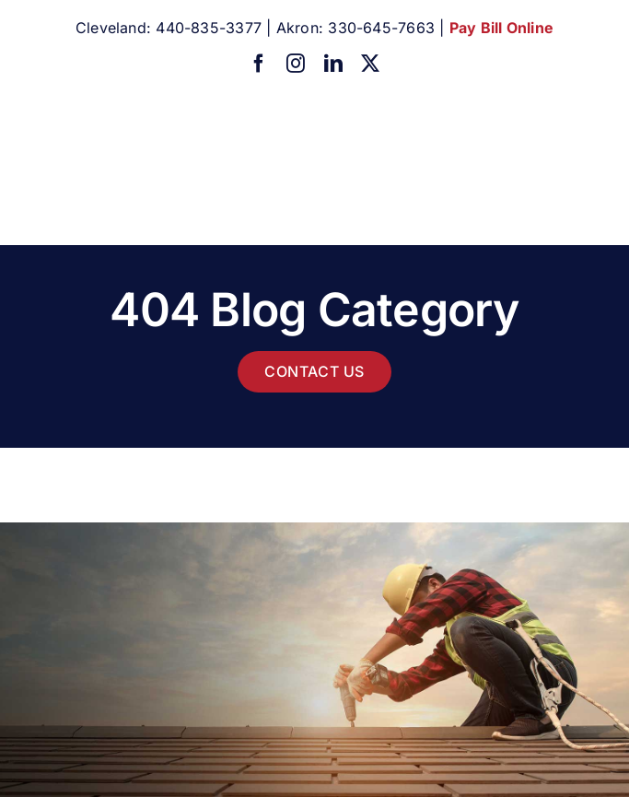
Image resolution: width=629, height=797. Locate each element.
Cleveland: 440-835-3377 (169, 27)
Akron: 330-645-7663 (355, 27)
